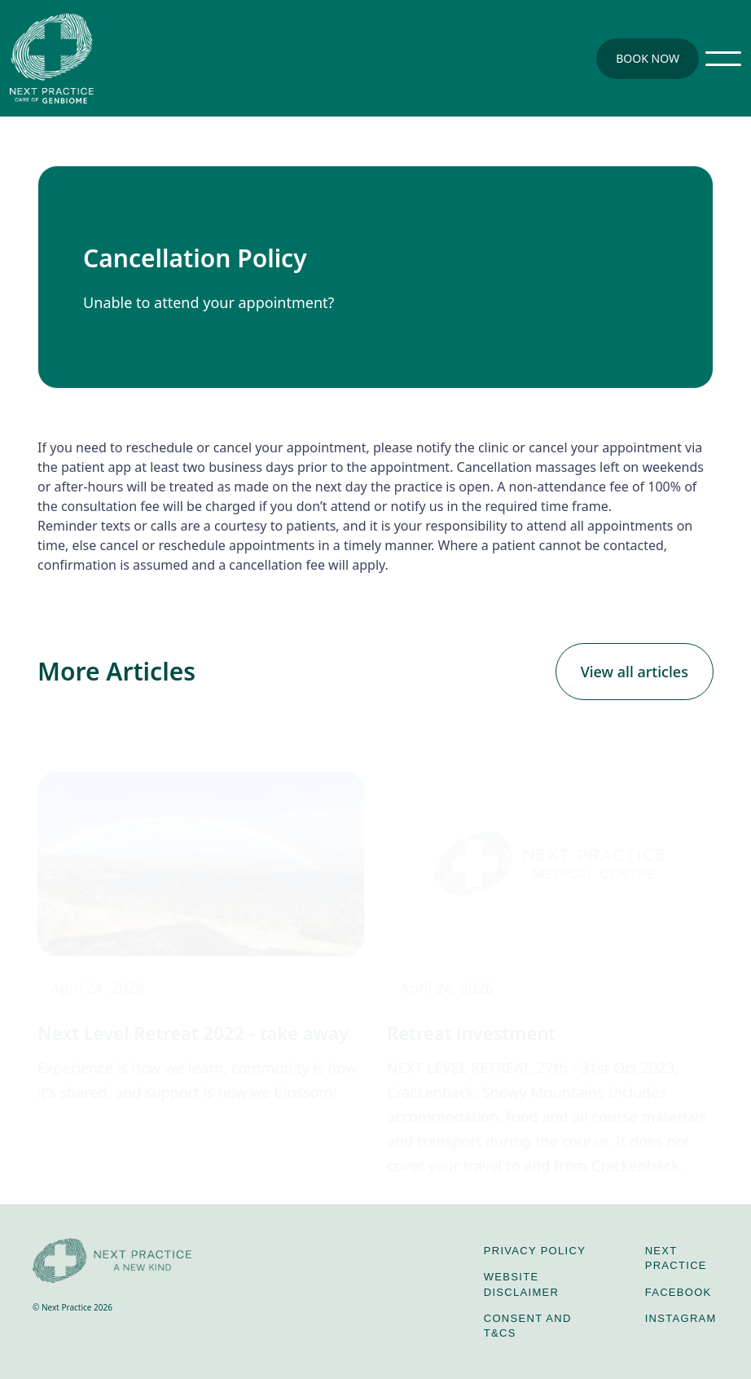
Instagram (681, 1318)
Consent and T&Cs (528, 1325)
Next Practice (676, 1258)
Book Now (647, 58)
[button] (723, 59)
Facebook (678, 1292)
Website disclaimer (521, 1284)
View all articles (634, 671)
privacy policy (535, 1251)
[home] (52, 58)
